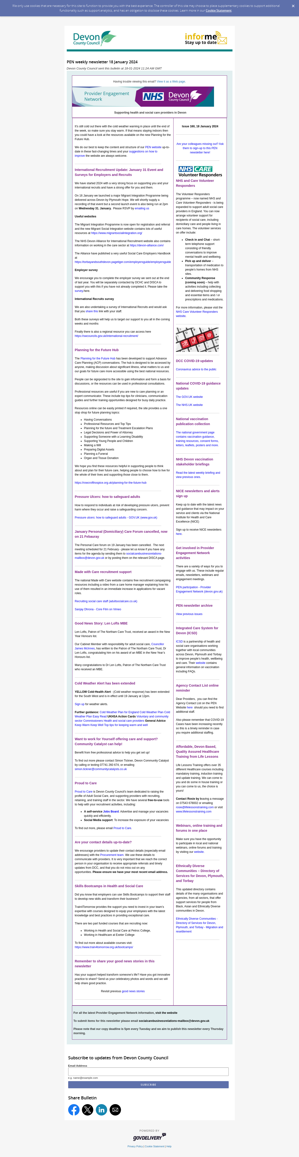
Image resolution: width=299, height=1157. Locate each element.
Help (168, 1146)
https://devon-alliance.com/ (147, 245)
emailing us (142, 208)
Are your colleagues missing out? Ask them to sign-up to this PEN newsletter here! (199, 148)
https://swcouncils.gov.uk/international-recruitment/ (106, 336)
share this (92, 311)
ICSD (179, 641)
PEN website (153, 147)
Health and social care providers (124, 720)
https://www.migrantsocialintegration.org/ (116, 233)
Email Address (77, 1065)
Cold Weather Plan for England (119, 712)
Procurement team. (112, 855)
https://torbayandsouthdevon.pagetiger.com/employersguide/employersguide (123, 262)
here (179, 534)
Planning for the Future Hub (97, 358)
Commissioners (93, 720)
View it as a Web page (171, 81)
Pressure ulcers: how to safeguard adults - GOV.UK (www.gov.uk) (116, 517)
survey (79, 291)
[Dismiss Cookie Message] (293, 4)
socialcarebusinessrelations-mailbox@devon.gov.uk (174, 1021)
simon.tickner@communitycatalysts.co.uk (101, 769)
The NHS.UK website (189, 405)
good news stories (133, 991)
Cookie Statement (219, 10)
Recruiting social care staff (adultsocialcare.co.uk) (106, 601)
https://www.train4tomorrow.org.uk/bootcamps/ (104, 947)
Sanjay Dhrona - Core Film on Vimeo (98, 609)
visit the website (166, 1013)
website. (199, 852)
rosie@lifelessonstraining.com (195, 807)
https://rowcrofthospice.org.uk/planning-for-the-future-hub (111, 482)
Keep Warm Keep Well (89, 725)
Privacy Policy (135, 1146)
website (200, 663)
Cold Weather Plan (152, 712)
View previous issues (189, 614)
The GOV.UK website (189, 397)
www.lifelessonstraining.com (193, 811)
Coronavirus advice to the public (196, 369)
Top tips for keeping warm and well (126, 725)
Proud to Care (84, 791)
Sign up (80, 704)
